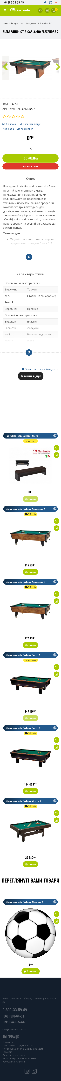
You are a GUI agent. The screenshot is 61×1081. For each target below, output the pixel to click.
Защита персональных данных (19, 1058)
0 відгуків (9, 123)
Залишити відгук (30, 376)
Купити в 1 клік (30, 166)
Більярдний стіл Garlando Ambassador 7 (25, 509)
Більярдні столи (17, 23)
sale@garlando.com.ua (14, 1029)
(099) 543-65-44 (13, 1021)
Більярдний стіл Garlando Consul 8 (23, 728)
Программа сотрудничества (18, 1045)
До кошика (30, 158)
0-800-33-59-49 (13, 2)
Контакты (7, 1042)
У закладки (8, 128)
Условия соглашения (14, 1061)
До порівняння (25, 128)
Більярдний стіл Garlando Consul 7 (23, 655)
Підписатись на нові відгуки (39, 369)
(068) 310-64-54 (13, 1016)
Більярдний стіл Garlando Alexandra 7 (24, 902)
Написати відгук (30, 123)
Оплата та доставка (13, 1055)
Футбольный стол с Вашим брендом (22, 1048)
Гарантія (7, 1051)
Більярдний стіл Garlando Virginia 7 (23, 801)
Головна (5, 23)
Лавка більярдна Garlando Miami (22, 435)
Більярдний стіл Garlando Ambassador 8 (25, 582)
